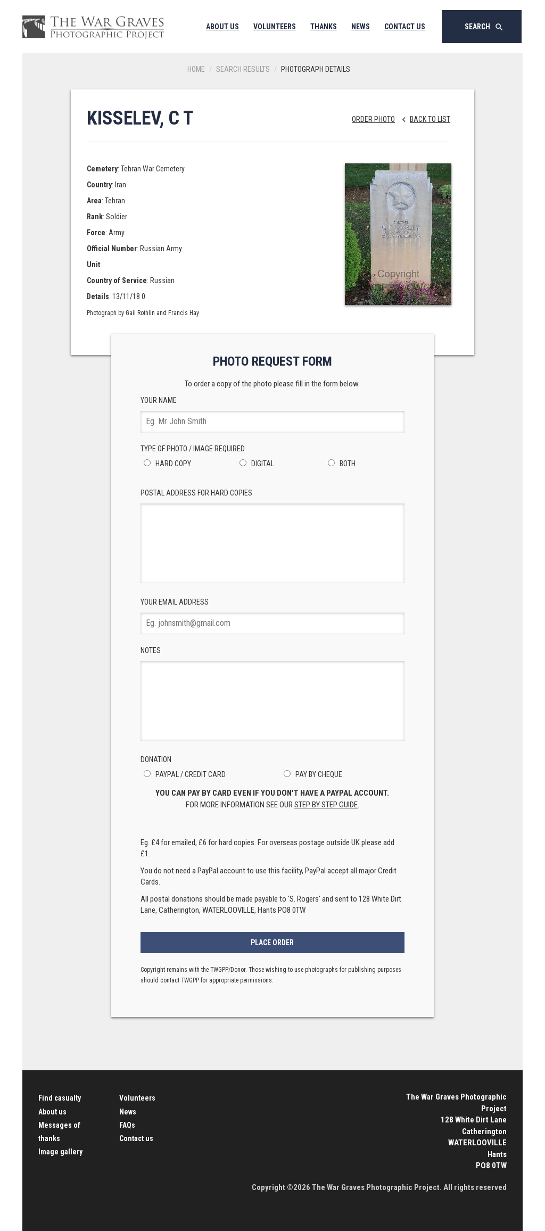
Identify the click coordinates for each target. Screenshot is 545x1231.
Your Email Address (273, 616)
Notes (273, 693)
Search (484, 27)
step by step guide (326, 804)
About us (52, 1112)
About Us (222, 26)
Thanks (323, 26)
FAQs (127, 1125)
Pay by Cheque (311, 774)
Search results (243, 69)
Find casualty (59, 1098)
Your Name (273, 414)
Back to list (423, 119)
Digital (255, 463)
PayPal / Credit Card (183, 774)
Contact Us (404, 26)
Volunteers (274, 26)
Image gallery (60, 1151)
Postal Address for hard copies (273, 536)
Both (340, 463)
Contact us (136, 1138)
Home (196, 69)
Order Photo (373, 119)
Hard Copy (166, 463)
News (360, 26)
